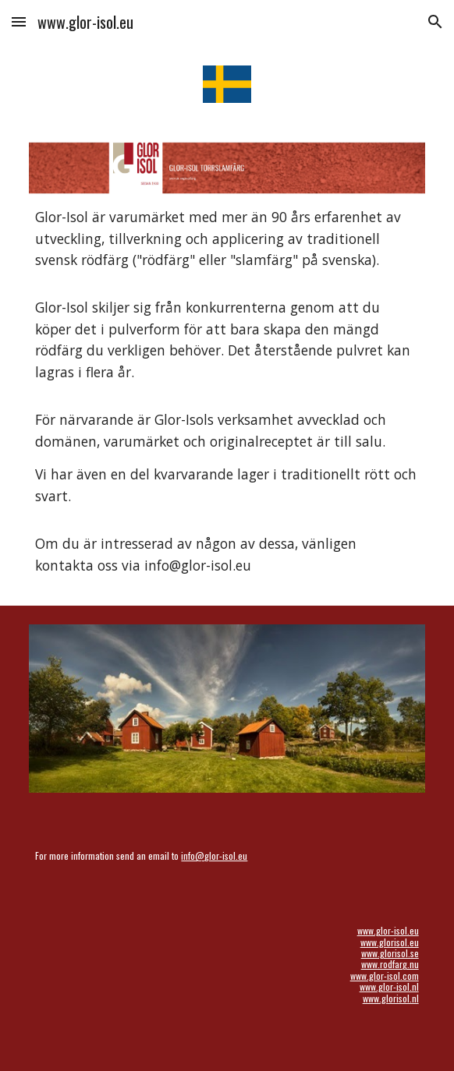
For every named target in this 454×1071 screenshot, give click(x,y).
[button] (18, 21)
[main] (226, 391)
